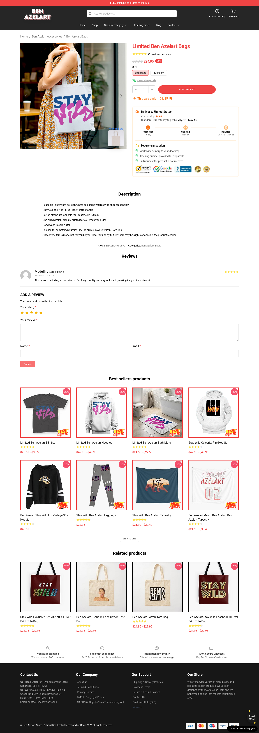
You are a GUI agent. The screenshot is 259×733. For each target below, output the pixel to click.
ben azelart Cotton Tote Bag (150, 617)
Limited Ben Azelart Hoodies (94, 442)
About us (82, 682)
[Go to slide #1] (54, 157)
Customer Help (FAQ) (144, 702)
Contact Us (139, 697)
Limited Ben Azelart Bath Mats (151, 442)
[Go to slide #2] (73, 157)
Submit (28, 364)
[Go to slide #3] (92, 157)
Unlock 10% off (252, 717)
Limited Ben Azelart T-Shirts (37, 442)
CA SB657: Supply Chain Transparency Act (100, 702)
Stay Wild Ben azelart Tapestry (151, 515)
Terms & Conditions (88, 687)
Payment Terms (141, 687)
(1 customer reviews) (160, 54)
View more (130, 538)
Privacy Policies (85, 692)
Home (24, 36)
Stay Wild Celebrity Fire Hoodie (207, 442)
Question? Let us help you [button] (242, 728)
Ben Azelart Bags (77, 36)
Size (134, 67)
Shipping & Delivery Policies (148, 682)
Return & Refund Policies (146, 692)
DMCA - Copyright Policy (90, 697)
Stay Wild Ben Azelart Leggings (96, 515)
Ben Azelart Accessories (47, 36)
